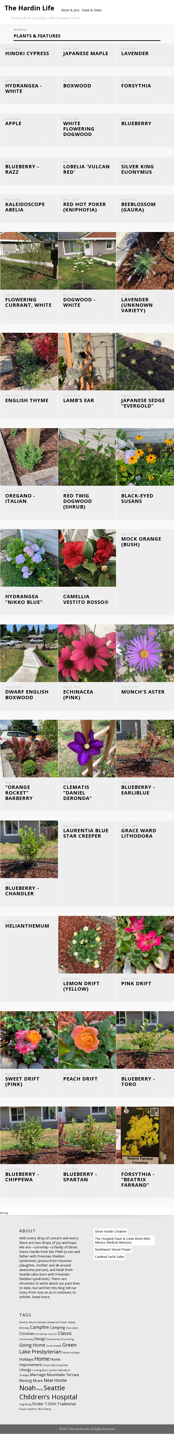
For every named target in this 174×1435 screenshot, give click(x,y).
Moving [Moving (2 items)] (25, 1381)
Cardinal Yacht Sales (109, 1258)
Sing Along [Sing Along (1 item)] (25, 1405)
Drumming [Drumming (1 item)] (67, 1340)
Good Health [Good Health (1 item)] (53, 1346)
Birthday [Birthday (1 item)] (24, 1329)
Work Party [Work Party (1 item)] (44, 1410)
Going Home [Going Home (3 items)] (32, 1346)
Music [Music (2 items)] (38, 1381)
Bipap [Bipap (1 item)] (71, 1323)
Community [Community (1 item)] (26, 1340)
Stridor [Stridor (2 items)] (38, 1404)
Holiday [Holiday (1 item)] (75, 1353)
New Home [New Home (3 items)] (55, 1381)
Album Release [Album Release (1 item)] (37, 1323)
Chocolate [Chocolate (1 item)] (72, 1329)
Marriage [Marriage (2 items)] (38, 1375)
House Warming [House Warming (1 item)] (52, 1366)
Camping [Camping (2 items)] (57, 1328)
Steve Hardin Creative (110, 1232)
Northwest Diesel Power (113, 1250)
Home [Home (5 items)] (41, 1359)
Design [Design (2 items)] (40, 1339)
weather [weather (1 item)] (32, 1410)
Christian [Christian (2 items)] (27, 1334)
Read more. (41, 1298)
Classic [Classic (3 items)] (65, 1334)
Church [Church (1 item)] (52, 1335)
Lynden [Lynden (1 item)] (53, 1371)
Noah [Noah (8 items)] (27, 1388)
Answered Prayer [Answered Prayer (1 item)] (57, 1323)
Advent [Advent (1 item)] (23, 1323)
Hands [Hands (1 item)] (66, 1353)
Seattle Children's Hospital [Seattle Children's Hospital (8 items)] (48, 1393)
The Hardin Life (29, 7)
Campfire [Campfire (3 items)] (39, 1328)
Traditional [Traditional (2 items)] (66, 1404)
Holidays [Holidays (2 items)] (26, 1360)
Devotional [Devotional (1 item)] (53, 1340)
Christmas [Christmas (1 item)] (41, 1335)
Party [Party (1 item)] (40, 1390)
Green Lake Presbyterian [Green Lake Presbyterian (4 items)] (48, 1349)
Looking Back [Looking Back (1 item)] (40, 1371)
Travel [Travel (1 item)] (22, 1410)
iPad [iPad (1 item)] (65, 1366)
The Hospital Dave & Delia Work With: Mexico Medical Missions (123, 1242)
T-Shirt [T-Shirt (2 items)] (50, 1404)
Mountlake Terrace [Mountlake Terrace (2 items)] (63, 1375)
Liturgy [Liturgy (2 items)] (25, 1370)
